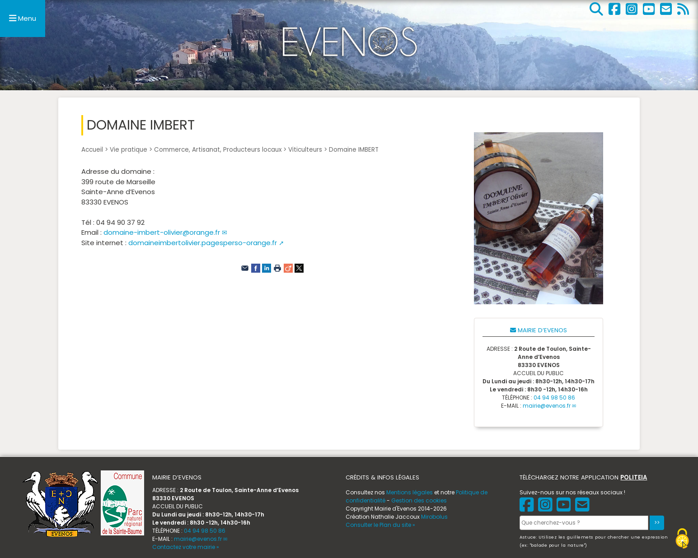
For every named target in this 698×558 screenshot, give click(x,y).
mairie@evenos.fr (547, 405)
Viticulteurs (305, 149)
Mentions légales (409, 492)
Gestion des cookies (419, 500)
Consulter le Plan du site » (380, 525)
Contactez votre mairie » (185, 547)
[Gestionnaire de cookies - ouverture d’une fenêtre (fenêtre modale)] (682, 540)
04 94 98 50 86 (554, 397)
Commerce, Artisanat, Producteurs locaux (217, 149)
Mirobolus (434, 517)
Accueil (92, 149)
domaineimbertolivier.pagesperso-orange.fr (202, 242)
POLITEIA (633, 477)
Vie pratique (128, 149)
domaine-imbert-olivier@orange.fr (161, 232)
